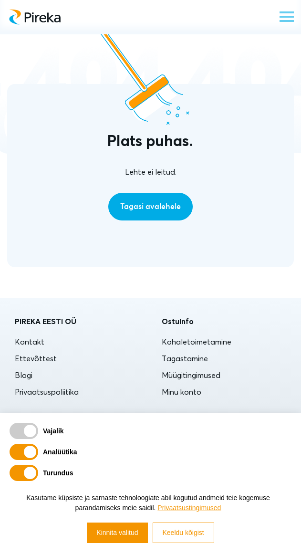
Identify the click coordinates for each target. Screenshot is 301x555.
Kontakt (29, 341)
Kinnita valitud (117, 532)
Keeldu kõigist (183, 532)
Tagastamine (185, 358)
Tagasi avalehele (150, 206)
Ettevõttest (36, 358)
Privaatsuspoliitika (47, 392)
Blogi (23, 375)
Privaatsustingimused (189, 508)
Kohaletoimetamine (196, 341)
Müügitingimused (191, 375)
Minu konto (181, 392)
